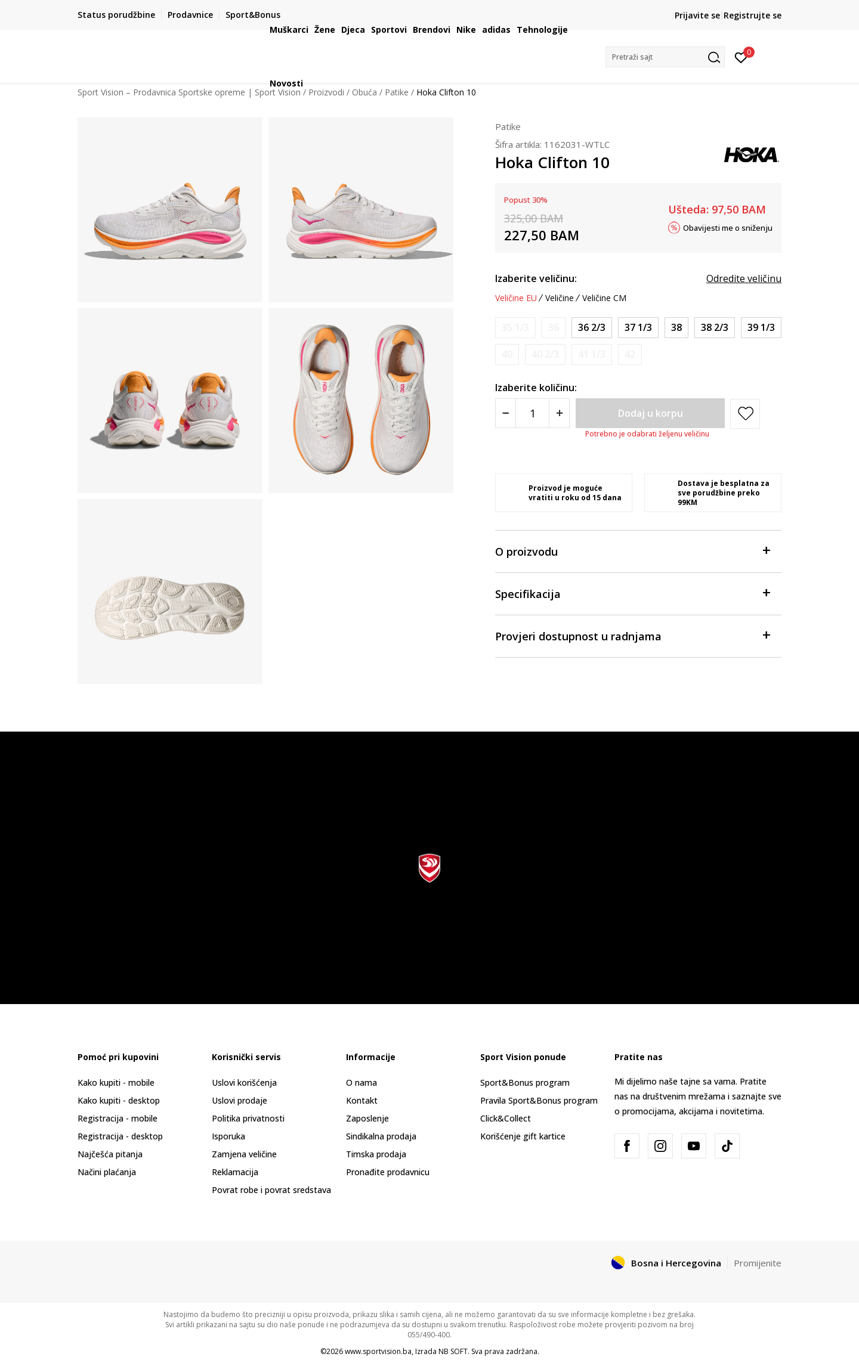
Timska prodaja (376, 1154)
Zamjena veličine (244, 1154)
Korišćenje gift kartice (523, 1136)
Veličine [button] (559, 298)
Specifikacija (632, 593)
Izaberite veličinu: (536, 278)
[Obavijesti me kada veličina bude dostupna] (515, 327)
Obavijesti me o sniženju (728, 227)
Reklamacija (235, 1172)
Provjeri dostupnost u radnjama (632, 635)
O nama (361, 1082)
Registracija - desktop (120, 1136)
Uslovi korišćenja (244, 1082)
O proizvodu (632, 551)
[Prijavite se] (741, 57)
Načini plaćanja (107, 1172)
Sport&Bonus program (525, 1082)
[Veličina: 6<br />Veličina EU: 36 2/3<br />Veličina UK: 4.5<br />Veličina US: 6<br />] (591, 327)
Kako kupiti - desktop (119, 1100)
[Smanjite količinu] (505, 413)
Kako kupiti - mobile (116, 1082)
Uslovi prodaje (239, 1100)
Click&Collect (505, 1118)
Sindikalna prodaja (381, 1136)
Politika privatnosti (248, 1118)
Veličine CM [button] (604, 298)
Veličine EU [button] (516, 298)
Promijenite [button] (757, 1263)
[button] (665, 57)
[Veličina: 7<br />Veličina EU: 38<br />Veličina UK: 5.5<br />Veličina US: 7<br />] (676, 327)
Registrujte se (752, 15)
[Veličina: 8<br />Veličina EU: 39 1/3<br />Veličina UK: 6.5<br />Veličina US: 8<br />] (761, 327)
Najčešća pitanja (110, 1154)
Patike (508, 126)
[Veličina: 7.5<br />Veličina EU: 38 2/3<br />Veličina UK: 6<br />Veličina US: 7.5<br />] (714, 327)
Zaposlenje (367, 1118)
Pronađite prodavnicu (388, 1172)
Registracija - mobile (117, 1118)
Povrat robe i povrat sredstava (271, 1189)
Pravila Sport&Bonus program (539, 1100)
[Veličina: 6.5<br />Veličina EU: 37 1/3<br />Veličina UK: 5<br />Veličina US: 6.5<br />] (638, 327)
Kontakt (362, 1100)
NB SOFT (453, 1351)
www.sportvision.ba (378, 1351)
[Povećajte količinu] (559, 413)
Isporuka (228, 1136)
